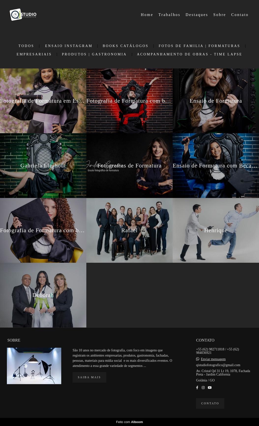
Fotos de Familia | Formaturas (199, 46)
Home (147, 15)
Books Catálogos (126, 46)
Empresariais (34, 54)
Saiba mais (89, 377)
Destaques (197, 15)
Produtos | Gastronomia (94, 54)
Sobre (219, 15)
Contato (240, 15)
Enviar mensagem (213, 359)
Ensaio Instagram (69, 46)
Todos (26, 46)
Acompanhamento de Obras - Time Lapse (190, 54)
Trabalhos (169, 15)
